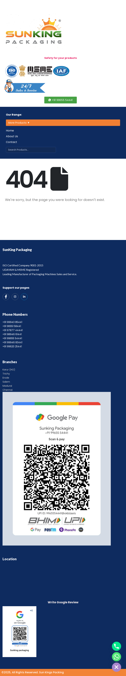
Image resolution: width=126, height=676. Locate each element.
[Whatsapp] (116, 656)
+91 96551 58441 (12, 326)
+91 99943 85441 (12, 322)
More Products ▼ (19, 122)
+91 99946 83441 (12, 342)
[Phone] (116, 646)
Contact (11, 142)
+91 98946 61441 (12, 334)
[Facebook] (6, 296)
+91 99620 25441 (12, 346)
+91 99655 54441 (12, 338)
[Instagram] (15, 296)
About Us (12, 136)
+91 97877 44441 (13, 330)
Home (10, 130)
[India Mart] (24, 296)
